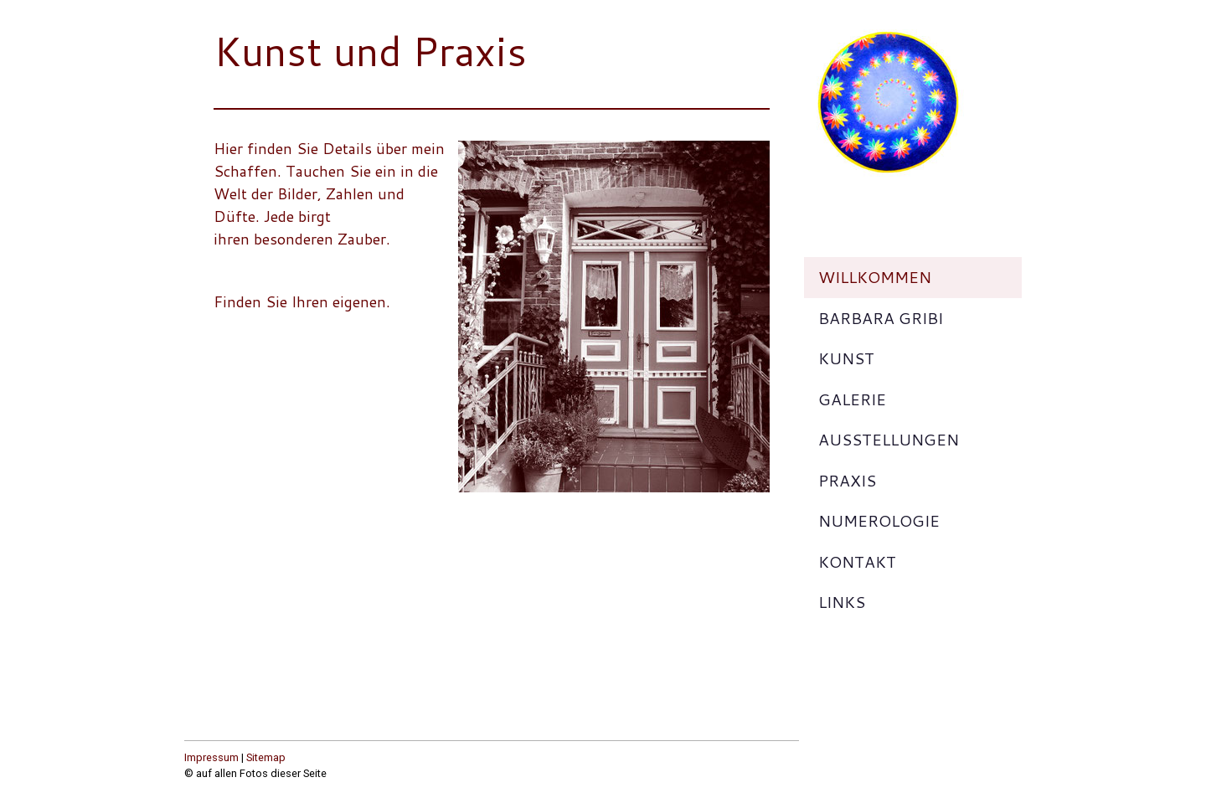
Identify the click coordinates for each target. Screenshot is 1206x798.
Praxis (847, 480)
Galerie (852, 399)
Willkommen (874, 276)
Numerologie (879, 520)
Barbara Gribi (880, 317)
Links (841, 601)
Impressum (211, 757)
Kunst (846, 358)
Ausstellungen (888, 439)
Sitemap (266, 757)
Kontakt (857, 561)
